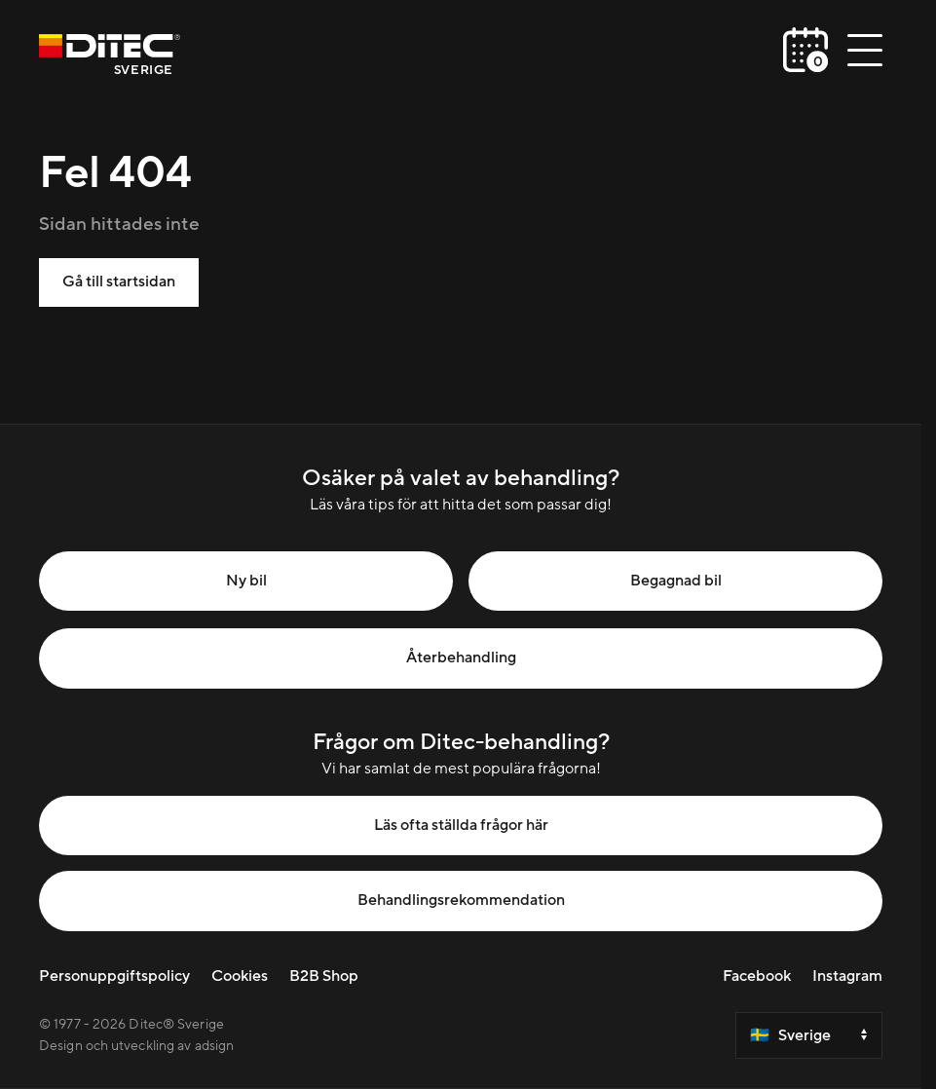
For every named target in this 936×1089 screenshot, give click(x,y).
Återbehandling (461, 657)
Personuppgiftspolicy (114, 976)
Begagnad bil (676, 580)
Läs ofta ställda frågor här (461, 825)
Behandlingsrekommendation (461, 900)
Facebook (757, 976)
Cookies (239, 976)
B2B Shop (323, 976)
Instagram (847, 976)
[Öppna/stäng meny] (864, 49)
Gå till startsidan (118, 281)
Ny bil (246, 580)
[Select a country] (808, 1035)
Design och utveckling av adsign (136, 1046)
